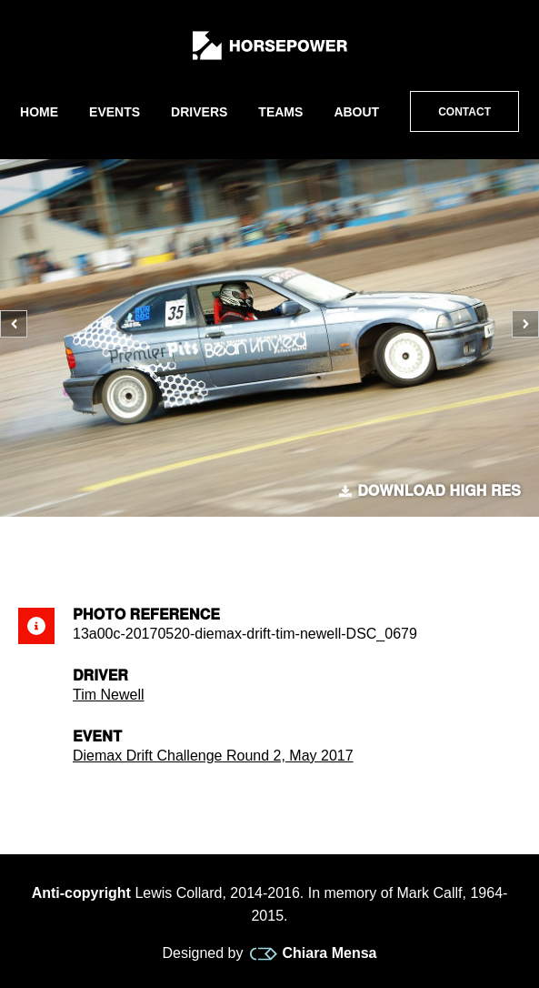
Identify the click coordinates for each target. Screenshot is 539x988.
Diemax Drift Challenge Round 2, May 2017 (213, 755)
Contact (464, 112)
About (356, 112)
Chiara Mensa (313, 953)
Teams (280, 112)
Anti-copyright (81, 893)
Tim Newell (109, 694)
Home (39, 112)
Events (114, 112)
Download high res (430, 491)
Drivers (199, 112)
